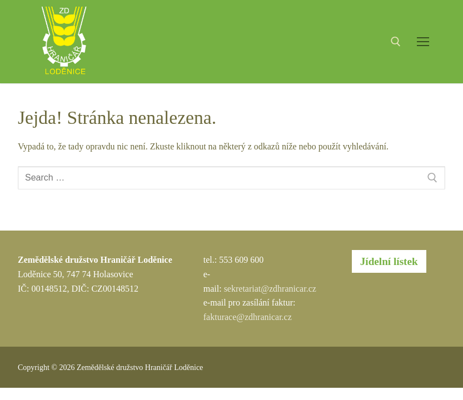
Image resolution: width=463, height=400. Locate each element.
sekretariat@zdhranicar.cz (270, 288)
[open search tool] (396, 42)
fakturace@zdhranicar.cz (247, 317)
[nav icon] (423, 41)
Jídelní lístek (389, 261)
